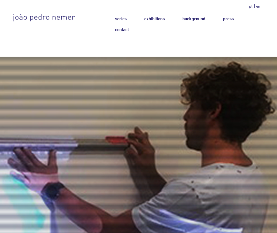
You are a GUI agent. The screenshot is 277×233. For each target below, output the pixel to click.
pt (251, 6)
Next (268, 152)
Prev (9, 152)
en (258, 6)
